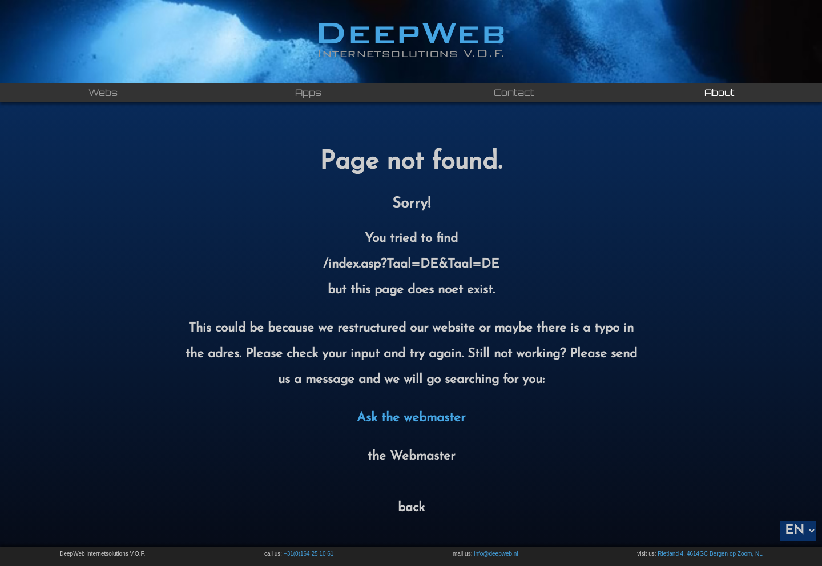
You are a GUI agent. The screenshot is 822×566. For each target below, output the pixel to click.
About (719, 92)
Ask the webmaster (411, 418)
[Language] (798, 531)
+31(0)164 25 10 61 (309, 554)
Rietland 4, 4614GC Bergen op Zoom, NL (710, 554)
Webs (103, 92)
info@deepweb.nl (496, 554)
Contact (514, 92)
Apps (308, 92)
